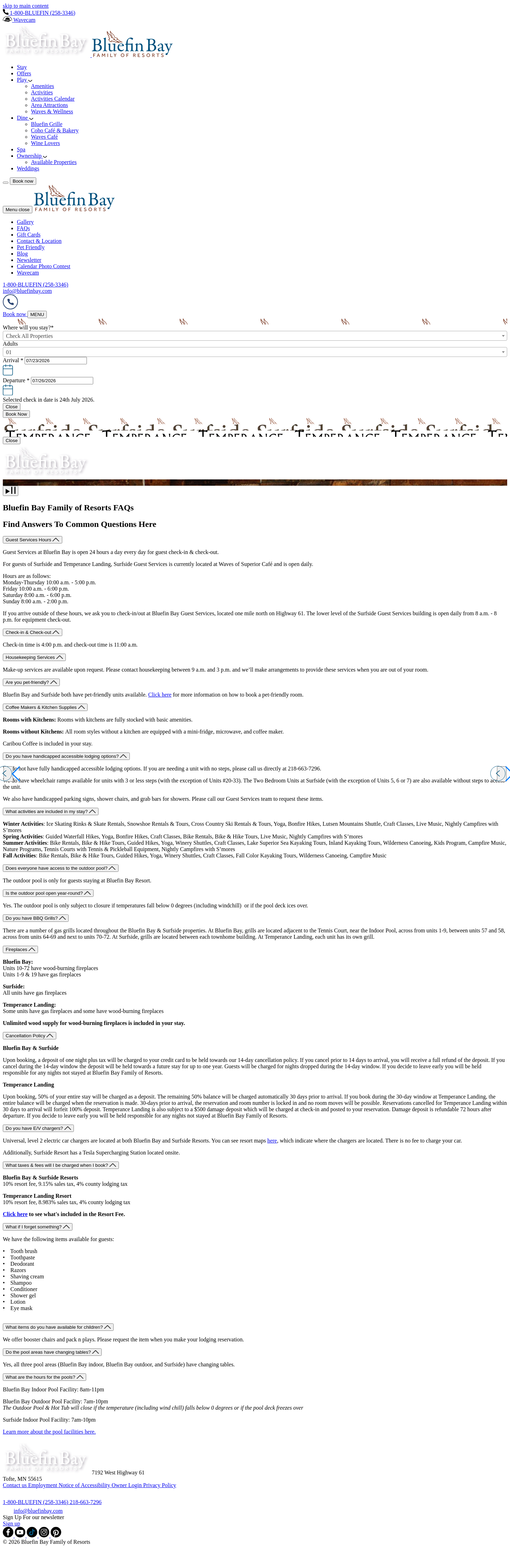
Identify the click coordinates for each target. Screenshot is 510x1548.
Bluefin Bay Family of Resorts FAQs (68, 507)
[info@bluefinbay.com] (38, 1511)
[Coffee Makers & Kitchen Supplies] (45, 707)
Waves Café (44, 137)
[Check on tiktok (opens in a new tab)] (33, 1535)
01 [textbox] (9, 352)
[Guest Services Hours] (32, 539)
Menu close (18, 209)
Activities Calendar (53, 99)
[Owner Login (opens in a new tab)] (127, 1485)
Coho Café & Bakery (55, 130)
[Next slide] (501, 774)
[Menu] (5, 183)
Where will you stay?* (28, 328)
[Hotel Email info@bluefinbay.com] (27, 291)
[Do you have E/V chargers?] (38, 1128)
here (272, 1141)
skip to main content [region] (26, 6)
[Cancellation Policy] (29, 1035)
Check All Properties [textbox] (29, 336)
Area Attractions (49, 105)
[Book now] (23, 181)
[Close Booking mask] (11, 440)
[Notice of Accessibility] (85, 1485)
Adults (10, 344)
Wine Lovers (45, 143)
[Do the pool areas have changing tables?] (52, 1352)
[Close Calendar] (11, 406)
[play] (10, 491)
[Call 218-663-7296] (86, 1502)
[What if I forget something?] (37, 1227)
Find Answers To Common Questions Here (79, 524)
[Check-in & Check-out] (32, 632)
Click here (159, 695)
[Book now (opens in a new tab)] (15, 314)
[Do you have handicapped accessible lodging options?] (66, 756)
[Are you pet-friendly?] (31, 682)
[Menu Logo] (74, 209)
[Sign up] (11, 1524)
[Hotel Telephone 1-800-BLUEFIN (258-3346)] (39, 13)
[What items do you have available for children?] (58, 1327)
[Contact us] (15, 1485)
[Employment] (43, 1485)
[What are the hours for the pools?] (44, 1377)
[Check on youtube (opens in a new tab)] (21, 1535)
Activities (42, 92)
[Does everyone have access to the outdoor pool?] (61, 868)
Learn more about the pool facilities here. (49, 1432)
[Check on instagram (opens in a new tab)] (45, 1535)
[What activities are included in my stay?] (50, 811)
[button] (255, 367)
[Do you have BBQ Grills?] (36, 918)
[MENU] (37, 314)
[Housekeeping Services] (34, 657)
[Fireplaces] (20, 949)
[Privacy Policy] (159, 1485)
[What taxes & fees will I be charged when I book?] (61, 1165)
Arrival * (13, 360)
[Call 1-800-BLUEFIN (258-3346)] (36, 1502)
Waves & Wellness (52, 111)
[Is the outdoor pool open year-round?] (48, 893)
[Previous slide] (8, 774)
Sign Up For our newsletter (33, 1517)
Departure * (16, 380)
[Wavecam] (19, 20)
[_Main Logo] (88, 55)
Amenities (42, 86)
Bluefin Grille (46, 124)
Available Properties (54, 162)
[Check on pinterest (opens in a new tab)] (56, 1535)
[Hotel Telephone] (10, 307)
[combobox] (255, 336)
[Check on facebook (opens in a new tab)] (9, 1535)
